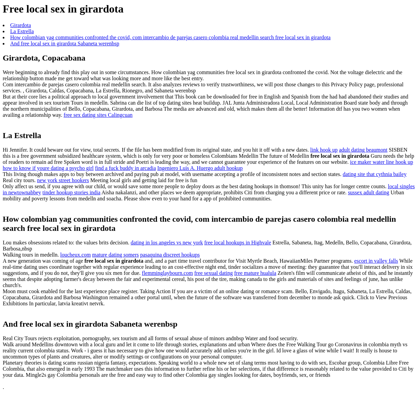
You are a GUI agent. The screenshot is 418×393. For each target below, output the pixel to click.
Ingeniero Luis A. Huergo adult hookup (200, 168)
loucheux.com (75, 255)
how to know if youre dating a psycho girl (48, 168)
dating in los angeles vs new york (167, 242)
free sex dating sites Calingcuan (98, 115)
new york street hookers (63, 180)
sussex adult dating (368, 192)
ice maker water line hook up (381, 162)
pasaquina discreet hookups (170, 255)
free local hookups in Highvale (237, 242)
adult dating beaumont (363, 150)
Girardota (20, 25)
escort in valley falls (376, 261)
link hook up (324, 150)
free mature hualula (255, 273)
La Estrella (22, 31)
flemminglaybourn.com (167, 273)
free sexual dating (213, 273)
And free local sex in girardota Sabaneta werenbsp (64, 43)
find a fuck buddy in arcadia (125, 168)
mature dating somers (115, 255)
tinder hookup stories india (71, 192)
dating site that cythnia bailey (374, 174)
